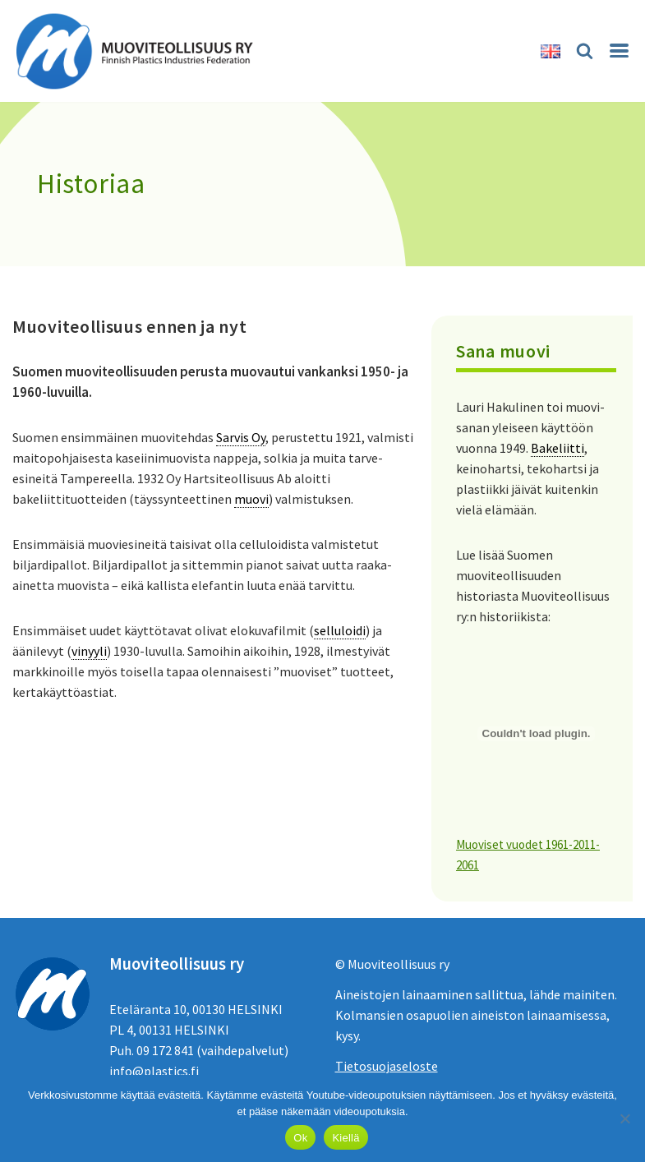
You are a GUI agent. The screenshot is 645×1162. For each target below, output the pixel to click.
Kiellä (345, 1138)
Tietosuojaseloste (386, 1066)
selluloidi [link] (340, 630)
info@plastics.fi (154, 1071)
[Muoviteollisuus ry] (139, 51)
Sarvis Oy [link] (240, 437)
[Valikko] (619, 50)
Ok (300, 1138)
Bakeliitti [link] (557, 448)
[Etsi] (584, 50)
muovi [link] (251, 499)
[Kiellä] (624, 1118)
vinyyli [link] (89, 651)
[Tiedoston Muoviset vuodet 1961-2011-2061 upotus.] (536, 734)
